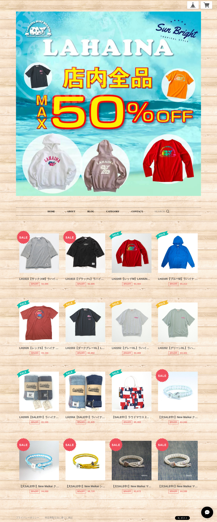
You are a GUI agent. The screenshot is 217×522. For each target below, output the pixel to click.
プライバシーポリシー (27, 517)
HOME (51, 211)
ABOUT (71, 211)
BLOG (90, 211)
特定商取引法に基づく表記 (59, 517)
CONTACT (137, 211)
